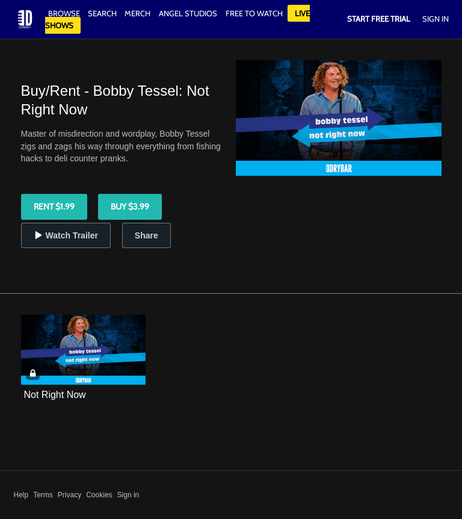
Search (103, 13)
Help (21, 495)
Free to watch (254, 13)
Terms (43, 495)
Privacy (69, 495)
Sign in (128, 495)
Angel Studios (188, 13)
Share (146, 235)
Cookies (99, 495)
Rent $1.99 (54, 206)
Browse (65, 13)
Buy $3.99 (130, 206)
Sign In (435, 18)
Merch (137, 13)
